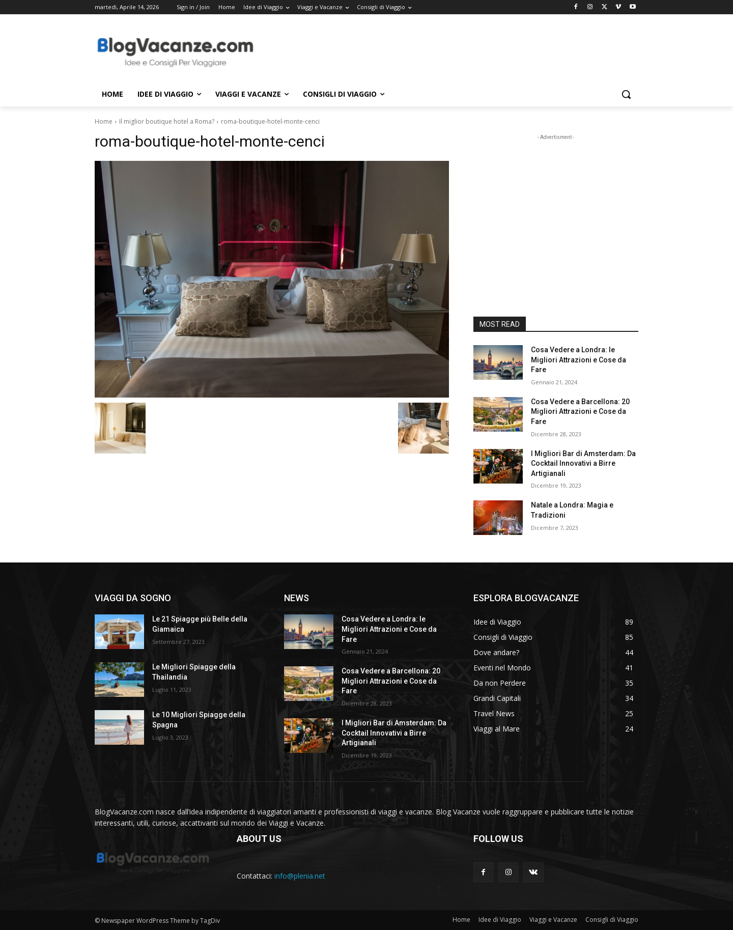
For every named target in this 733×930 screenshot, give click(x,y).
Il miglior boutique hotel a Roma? (166, 121)
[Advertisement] (443, 51)
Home (103, 121)
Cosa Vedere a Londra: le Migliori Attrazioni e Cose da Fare (578, 360)
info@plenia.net (299, 876)
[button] (626, 94)
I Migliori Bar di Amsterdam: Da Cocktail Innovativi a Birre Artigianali (583, 463)
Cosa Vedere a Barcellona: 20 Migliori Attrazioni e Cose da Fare (580, 412)
